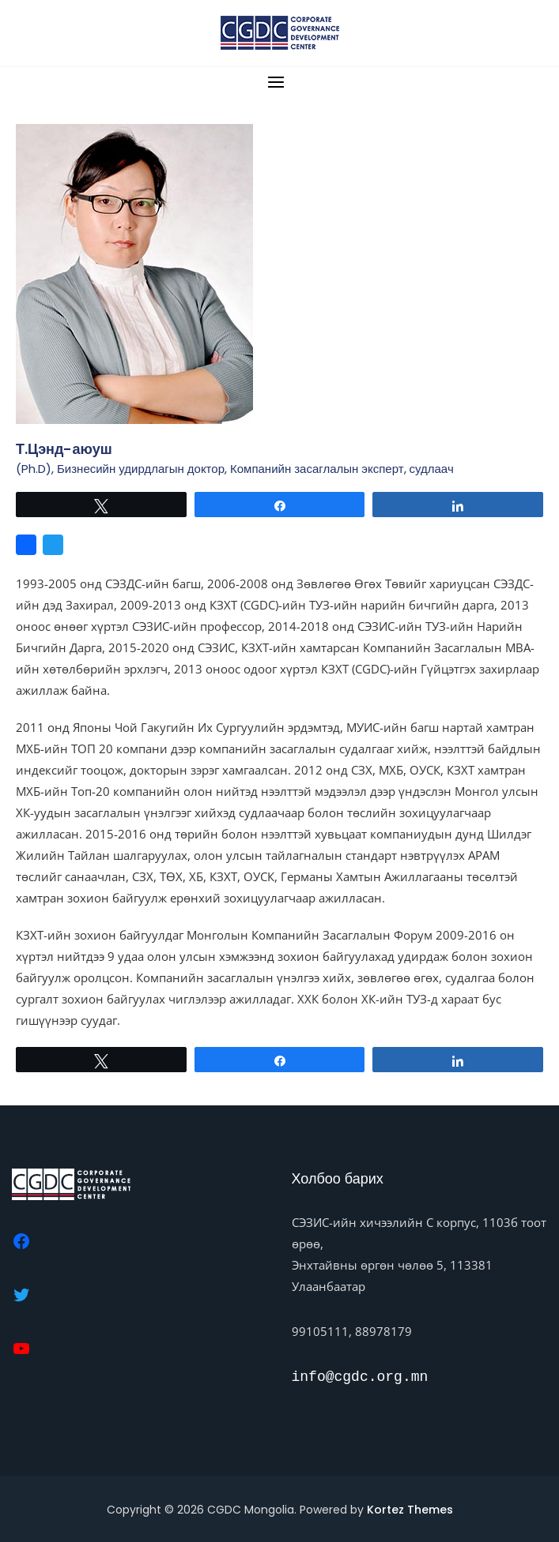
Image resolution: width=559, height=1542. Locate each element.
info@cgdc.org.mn (360, 1377)
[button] (279, 81)
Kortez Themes (410, 1510)
